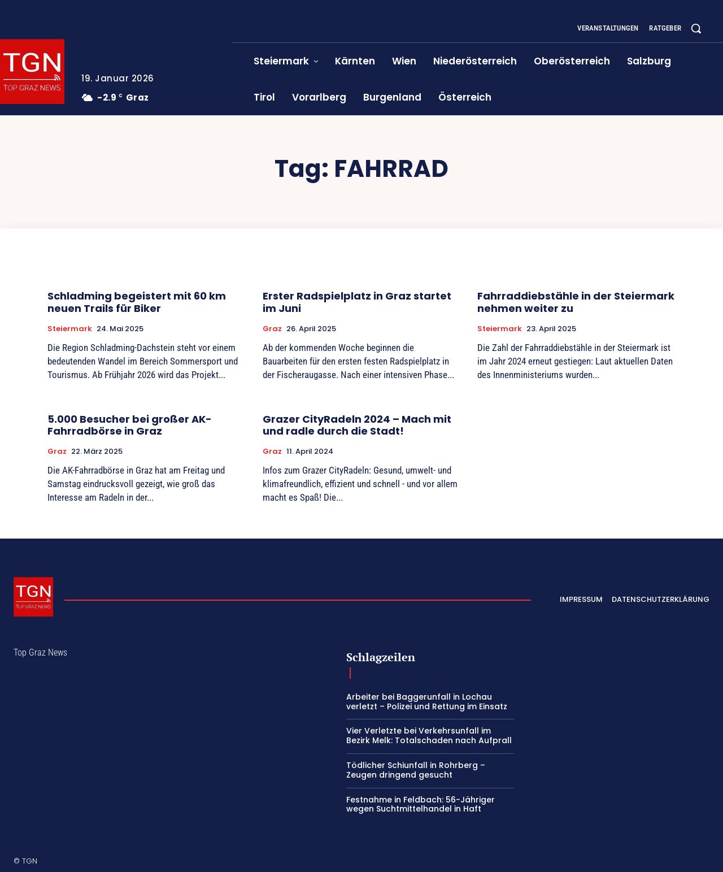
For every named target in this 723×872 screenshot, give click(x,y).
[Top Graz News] (33, 597)
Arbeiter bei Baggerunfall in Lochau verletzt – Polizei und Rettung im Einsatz (426, 701)
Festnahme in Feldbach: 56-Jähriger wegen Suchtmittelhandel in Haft (420, 804)
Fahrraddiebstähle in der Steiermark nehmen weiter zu (575, 302)
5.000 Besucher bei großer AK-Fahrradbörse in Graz (129, 425)
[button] (695, 28)
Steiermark (69, 328)
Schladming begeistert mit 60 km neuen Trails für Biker (136, 302)
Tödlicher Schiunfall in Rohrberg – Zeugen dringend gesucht (415, 770)
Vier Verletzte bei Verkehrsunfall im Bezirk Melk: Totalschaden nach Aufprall (429, 735)
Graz (272, 328)
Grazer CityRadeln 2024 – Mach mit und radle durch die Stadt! (357, 425)
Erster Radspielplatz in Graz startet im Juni (357, 302)
